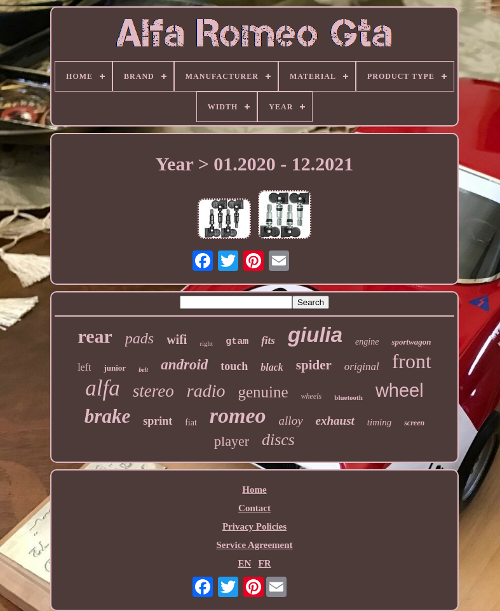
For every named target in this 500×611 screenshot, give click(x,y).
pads (139, 338)
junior (115, 368)
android (184, 365)
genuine (263, 392)
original (361, 366)
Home (254, 489)
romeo (238, 415)
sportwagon (411, 342)
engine (367, 342)
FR (265, 563)
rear (95, 336)
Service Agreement (254, 545)
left (84, 367)
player (231, 441)
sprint (157, 421)
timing (379, 422)
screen (414, 422)
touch (234, 366)
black (271, 367)
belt (143, 369)
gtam (237, 341)
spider (314, 365)
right (206, 343)
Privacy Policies (254, 526)
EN (244, 563)
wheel (399, 390)
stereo (153, 391)
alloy (291, 420)
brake (107, 416)
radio (206, 391)
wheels (311, 396)
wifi (176, 340)
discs (278, 439)
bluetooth (348, 397)
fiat (191, 422)
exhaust (335, 420)
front (411, 361)
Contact (254, 508)
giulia (315, 335)
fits (268, 340)
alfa (102, 388)
